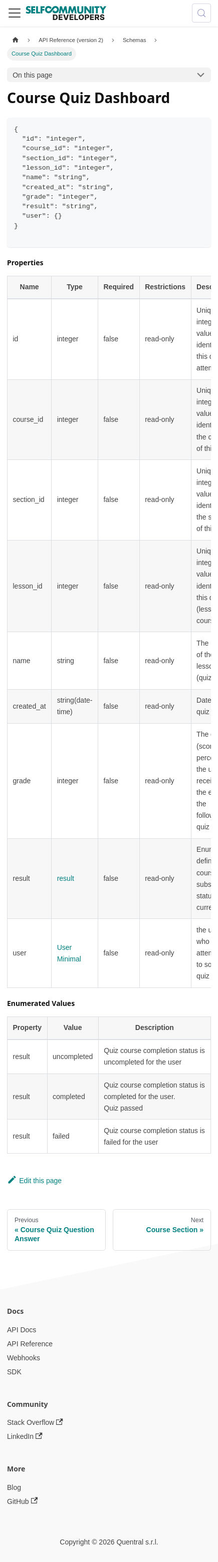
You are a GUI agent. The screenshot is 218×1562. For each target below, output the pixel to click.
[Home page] (15, 40)
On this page (32, 75)
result (65, 878)
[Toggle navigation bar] (14, 13)
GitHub (22, 1501)
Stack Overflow (35, 1422)
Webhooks (23, 1358)
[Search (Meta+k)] (201, 13)
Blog (14, 1487)
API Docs (21, 1330)
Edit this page (34, 1181)
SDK (14, 1372)
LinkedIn (25, 1436)
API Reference (30, 1344)
